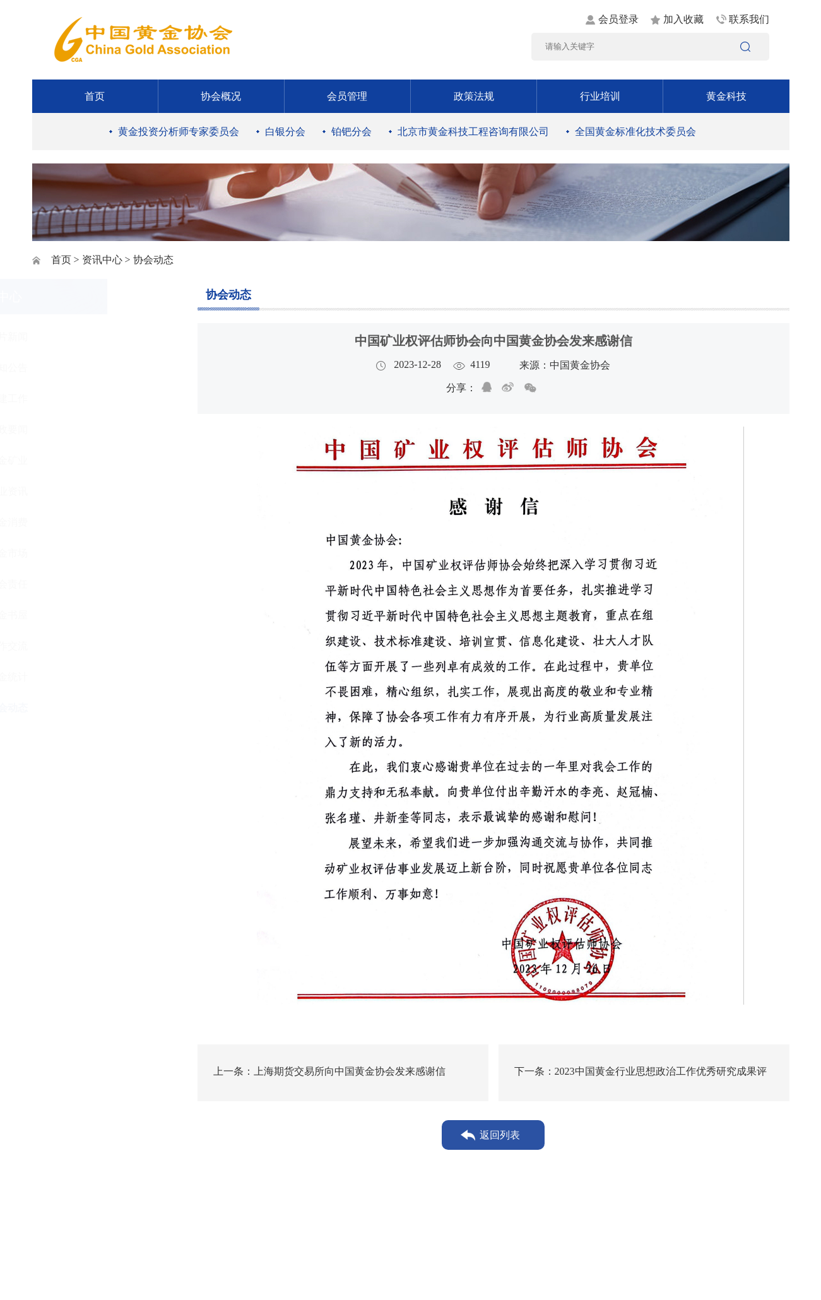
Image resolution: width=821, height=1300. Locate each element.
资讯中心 (102, 259)
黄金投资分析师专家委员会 (178, 131)
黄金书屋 (77, 615)
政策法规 (474, 96)
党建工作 (77, 398)
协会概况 (221, 96)
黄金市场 (77, 553)
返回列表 (500, 1135)
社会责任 (77, 584)
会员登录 (618, 19)
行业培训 (600, 96)
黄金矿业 (77, 460)
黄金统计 (77, 676)
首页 (95, 96)
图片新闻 (77, 336)
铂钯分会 (351, 131)
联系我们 (749, 19)
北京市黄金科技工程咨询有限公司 (473, 131)
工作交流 (77, 646)
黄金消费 (77, 522)
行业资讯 (77, 491)
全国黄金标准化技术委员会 (635, 131)
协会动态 (77, 707)
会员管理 (347, 96)
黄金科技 (726, 96)
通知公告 (77, 367)
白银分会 (285, 131)
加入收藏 (683, 19)
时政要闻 (77, 429)
